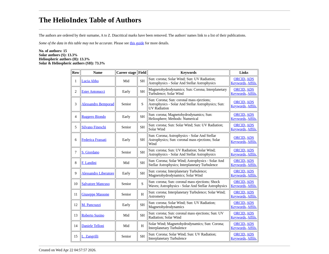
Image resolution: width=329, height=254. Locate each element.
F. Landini (89, 163)
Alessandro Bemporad (98, 104)
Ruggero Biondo (94, 117)
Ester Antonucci (93, 91)
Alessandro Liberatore (98, 173)
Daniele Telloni (93, 226)
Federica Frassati (94, 140)
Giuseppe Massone (95, 194)
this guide (137, 43)
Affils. (252, 83)
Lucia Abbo (90, 81)
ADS (250, 79)
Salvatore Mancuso (96, 184)
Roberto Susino (93, 215)
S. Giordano (90, 152)
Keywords (238, 83)
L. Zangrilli (90, 236)
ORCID (239, 79)
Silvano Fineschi (94, 127)
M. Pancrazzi (91, 205)
